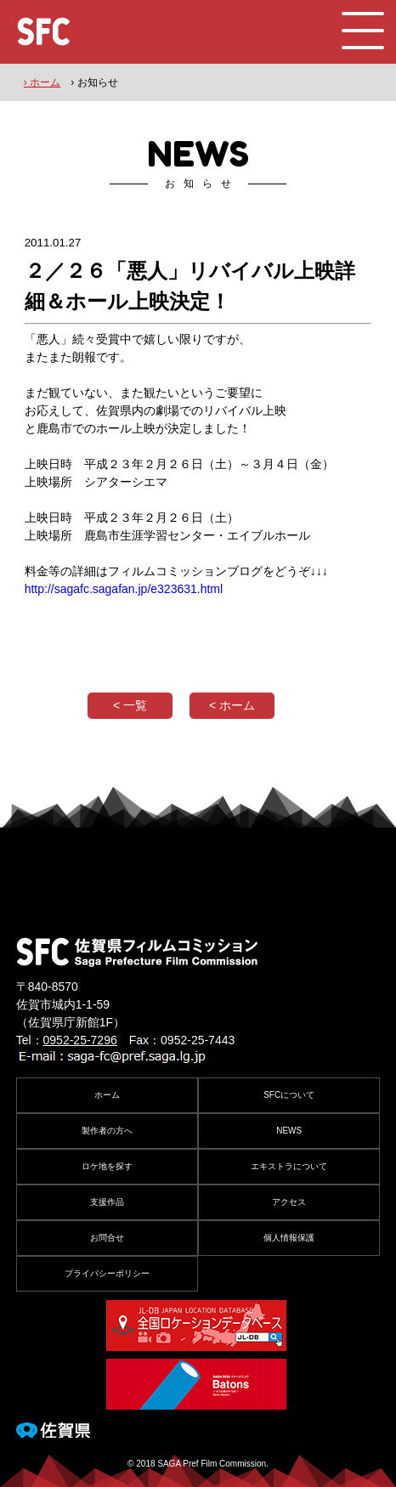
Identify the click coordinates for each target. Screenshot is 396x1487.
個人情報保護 (288, 1237)
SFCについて (288, 1095)
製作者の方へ (107, 1130)
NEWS (289, 1130)
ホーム (107, 1095)
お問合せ (107, 1237)
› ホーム (42, 82)
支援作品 (107, 1202)
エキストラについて (289, 1166)
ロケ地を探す (107, 1166)
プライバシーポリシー (107, 1273)
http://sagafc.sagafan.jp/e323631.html (124, 589)
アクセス (289, 1202)
